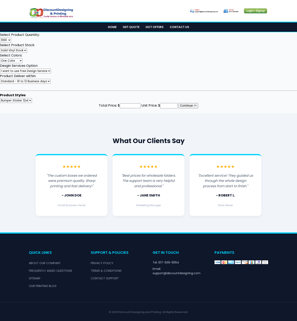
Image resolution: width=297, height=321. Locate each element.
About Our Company (45, 263)
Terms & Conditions (106, 271)
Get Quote (131, 27)
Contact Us (179, 27)
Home (112, 27)
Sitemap (34, 278)
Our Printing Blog (43, 286)
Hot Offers (155, 27)
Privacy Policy (102, 263)
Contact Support (105, 278)
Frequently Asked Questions (50, 271)
